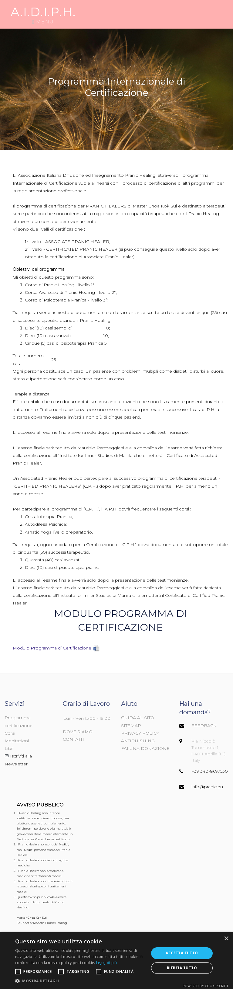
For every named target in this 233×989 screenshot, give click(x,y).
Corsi (10, 733)
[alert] (116, 960)
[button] (80, 981)
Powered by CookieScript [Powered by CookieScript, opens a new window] (205, 986)
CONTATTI (73, 739)
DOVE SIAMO (78, 731)
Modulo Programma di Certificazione (52, 648)
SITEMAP (131, 725)
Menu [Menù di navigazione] (43, 14)
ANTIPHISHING (138, 740)
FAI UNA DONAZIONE (145, 748)
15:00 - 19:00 (97, 718)
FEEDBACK (203, 725)
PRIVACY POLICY (140, 733)
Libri (9, 748)
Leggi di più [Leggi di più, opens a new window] (106, 962)
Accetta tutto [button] (182, 953)
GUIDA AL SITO (137, 717)
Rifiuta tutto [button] (182, 967)
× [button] (226, 938)
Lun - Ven (73, 718)
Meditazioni (17, 740)
